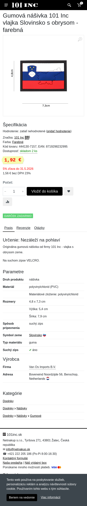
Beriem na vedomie (22, 497)
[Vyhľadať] (69, 5)
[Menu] (6, 5)
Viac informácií (50, 497)
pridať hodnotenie (58, 131)
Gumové (35, 415)
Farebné (18, 142)
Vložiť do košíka (44, 191)
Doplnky (8, 401)
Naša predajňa (12, 462)
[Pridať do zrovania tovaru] (7, 201)
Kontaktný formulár (15, 458)
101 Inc (19, 137)
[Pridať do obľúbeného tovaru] (68, 191)
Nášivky (22, 408)
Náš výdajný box (35, 462)
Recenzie (23, 228)
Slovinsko (35, 335)
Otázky (39, 228)
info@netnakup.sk (18, 449)
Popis (8, 228)
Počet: (8, 182)
